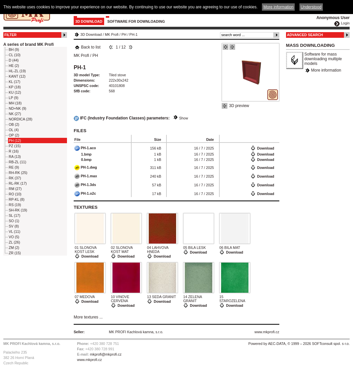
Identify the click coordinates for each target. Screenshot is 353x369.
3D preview (239, 105)
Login (345, 23)
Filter (10, 35)
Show (183, 118)
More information (326, 70)
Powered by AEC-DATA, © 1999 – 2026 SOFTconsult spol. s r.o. (299, 344)
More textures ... (88, 317)
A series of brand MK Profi (28, 44)
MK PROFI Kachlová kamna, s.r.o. (136, 332)
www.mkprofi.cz (267, 332)
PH (124, 34)
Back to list (87, 47)
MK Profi (112, 34)
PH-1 (133, 34)
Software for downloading (136, 21)
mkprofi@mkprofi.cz (105, 354)
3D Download (88, 21)
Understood (311, 7)
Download (265, 148)
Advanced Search (305, 35)
